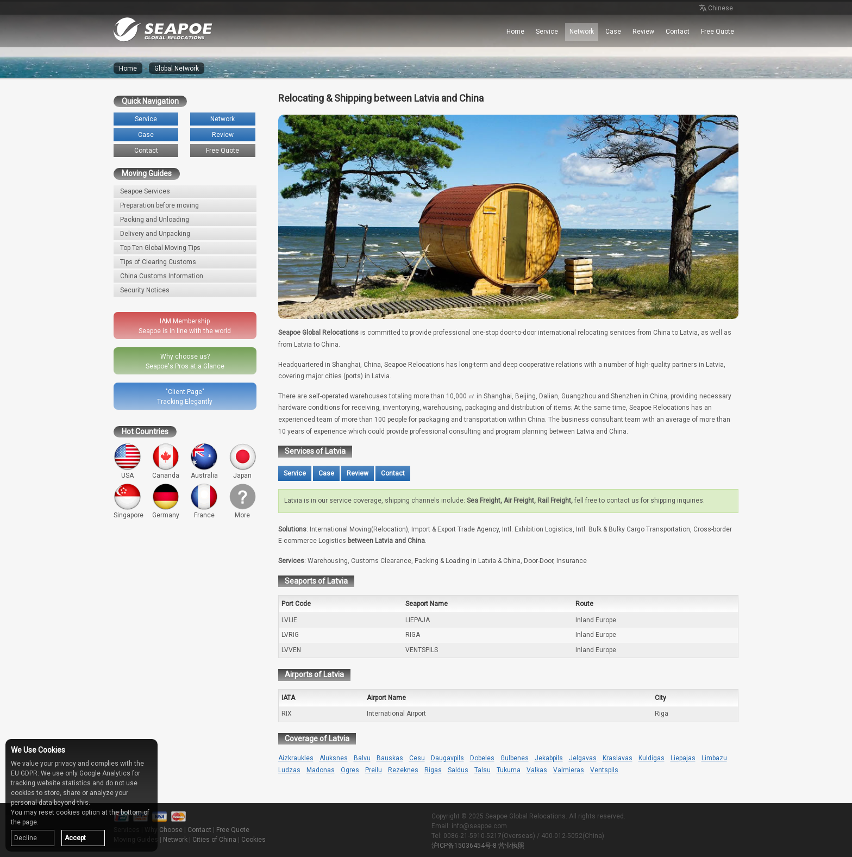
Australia (204, 461)
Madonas (320, 770)
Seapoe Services (145, 191)
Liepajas (683, 758)
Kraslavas (617, 758)
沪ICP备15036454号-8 (464, 845)
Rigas (433, 770)
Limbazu (714, 758)
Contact (678, 31)
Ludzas (289, 770)
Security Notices (145, 290)
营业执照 (511, 845)
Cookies (253, 839)
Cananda (166, 461)
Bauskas (390, 758)
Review (643, 31)
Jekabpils (549, 758)
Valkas (537, 770)
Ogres (350, 770)
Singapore (128, 501)
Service (547, 31)
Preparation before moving (159, 205)
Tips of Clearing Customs (158, 262)
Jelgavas (583, 758)
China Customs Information (161, 276)
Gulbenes (514, 758)
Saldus (458, 770)
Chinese (715, 8)
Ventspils (604, 770)
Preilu (373, 770)
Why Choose (164, 830)
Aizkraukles (296, 758)
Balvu (362, 758)
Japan (242, 461)
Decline (25, 838)
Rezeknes (403, 770)
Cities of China (214, 839)
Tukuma (509, 770)
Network (581, 31)
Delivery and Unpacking (155, 233)
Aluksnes (334, 758)
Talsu (482, 770)
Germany (166, 501)
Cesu (417, 758)
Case (613, 31)
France (204, 501)
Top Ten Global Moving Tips (160, 248)
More (242, 501)
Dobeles (482, 758)
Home (515, 31)
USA (127, 461)
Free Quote (717, 31)
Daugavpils (447, 758)
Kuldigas (651, 758)
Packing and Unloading (154, 219)
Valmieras (568, 770)
